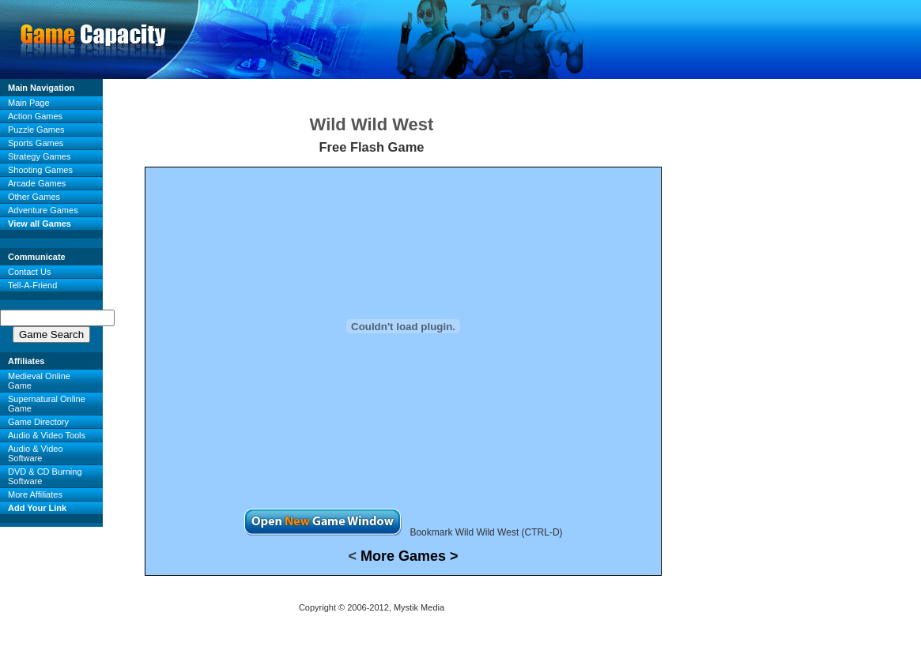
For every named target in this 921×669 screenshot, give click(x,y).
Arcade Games (37, 183)
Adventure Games (43, 210)
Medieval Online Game (39, 380)
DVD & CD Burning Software (45, 476)
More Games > (409, 556)
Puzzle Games (36, 129)
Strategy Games (39, 156)
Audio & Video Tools (46, 435)
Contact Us (29, 271)
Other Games (34, 196)
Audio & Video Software (35, 453)
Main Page (29, 102)
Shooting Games (40, 170)
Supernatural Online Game (46, 403)
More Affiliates (35, 494)
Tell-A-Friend (32, 285)
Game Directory (38, 422)
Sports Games (35, 143)
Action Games (35, 116)
